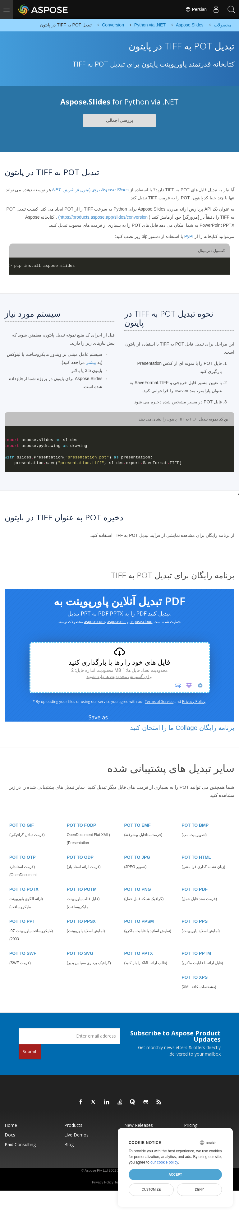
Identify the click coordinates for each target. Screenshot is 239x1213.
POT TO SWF (22, 953)
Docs (10, 1135)
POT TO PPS (195, 921)
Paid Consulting (20, 1144)
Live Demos (76, 1135)
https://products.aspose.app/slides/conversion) (103, 217)
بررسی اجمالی (119, 120)
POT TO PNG (137, 889)
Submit (30, 1051)
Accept (175, 1174)
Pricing (190, 1125)
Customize (151, 1189)
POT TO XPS (195, 977)
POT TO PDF (195, 889)
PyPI (189, 236)
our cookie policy (164, 1162)
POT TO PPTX (138, 953)
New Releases (138, 1125)
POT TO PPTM (196, 953)
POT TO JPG (137, 857)
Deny (199, 1189)
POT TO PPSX (81, 921)
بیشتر (91, 362)
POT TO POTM (82, 889)
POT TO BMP (195, 825)
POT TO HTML (196, 857)
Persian (195, 9)
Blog (69, 1144)
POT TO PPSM (139, 921)
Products (73, 1125)
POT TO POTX (24, 889)
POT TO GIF (21, 825)
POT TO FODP (81, 825)
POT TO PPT (22, 921)
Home (11, 1125)
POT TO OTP (22, 857)
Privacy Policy (102, 1182)
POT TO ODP (80, 857)
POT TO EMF (137, 825)
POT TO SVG (80, 953)
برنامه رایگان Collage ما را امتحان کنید (182, 727)
